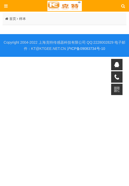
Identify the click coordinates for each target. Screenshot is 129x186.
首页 (12, 19)
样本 (22, 19)
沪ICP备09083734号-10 (86, 49)
